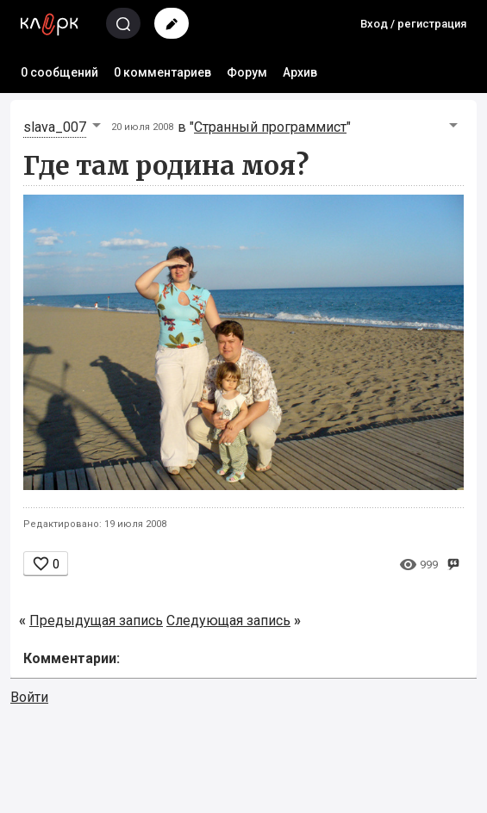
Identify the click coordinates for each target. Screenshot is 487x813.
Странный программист (270, 127)
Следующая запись (228, 620)
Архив (300, 72)
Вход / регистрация (413, 23)
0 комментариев (162, 72)
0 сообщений (59, 72)
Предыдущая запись (96, 620)
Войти (29, 697)
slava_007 (54, 127)
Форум (247, 72)
